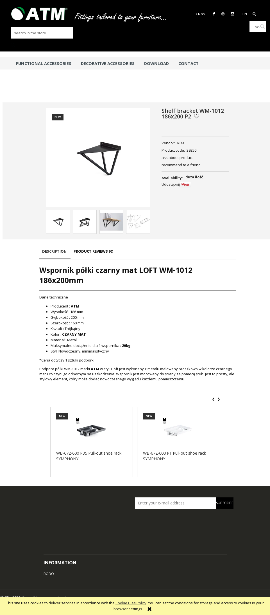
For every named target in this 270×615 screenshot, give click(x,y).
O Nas (199, 13)
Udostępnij (171, 184)
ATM (180, 142)
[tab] (55, 254)
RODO (49, 573)
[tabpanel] (137, 323)
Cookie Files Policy (130, 602)
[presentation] (213, 399)
